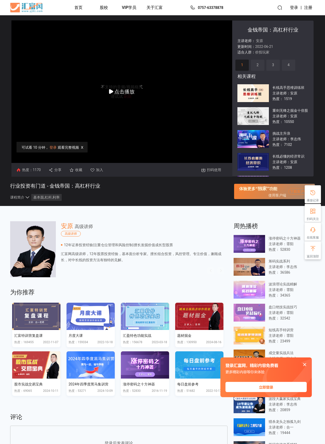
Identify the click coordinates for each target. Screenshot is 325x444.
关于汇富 (155, 7)
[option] (119, 249)
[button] (210, 270)
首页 (78, 7)
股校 (104, 7)
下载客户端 (299, 191)
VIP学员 (129, 7)
